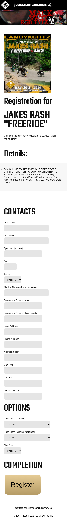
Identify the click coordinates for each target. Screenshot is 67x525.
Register (23, 484)
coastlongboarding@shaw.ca (38, 508)
